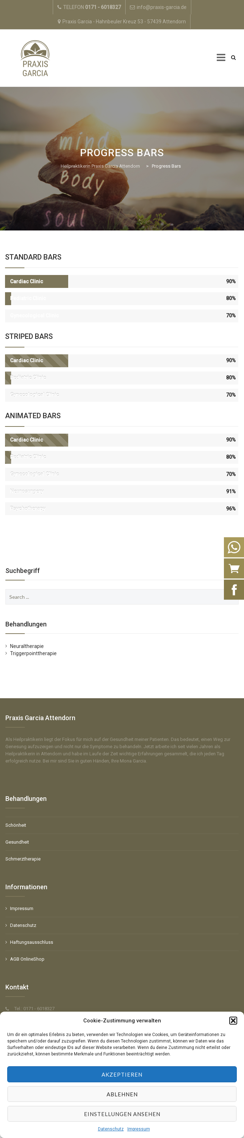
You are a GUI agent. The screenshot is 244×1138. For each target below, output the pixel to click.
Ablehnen (122, 1094)
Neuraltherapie (27, 646)
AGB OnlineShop (27, 959)
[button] (233, 1020)
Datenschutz (111, 1129)
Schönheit (15, 825)
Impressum (138, 1129)
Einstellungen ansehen (122, 1114)
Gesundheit (17, 842)
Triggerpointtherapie (33, 653)
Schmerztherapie (23, 859)
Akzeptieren (122, 1074)
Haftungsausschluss (31, 942)
